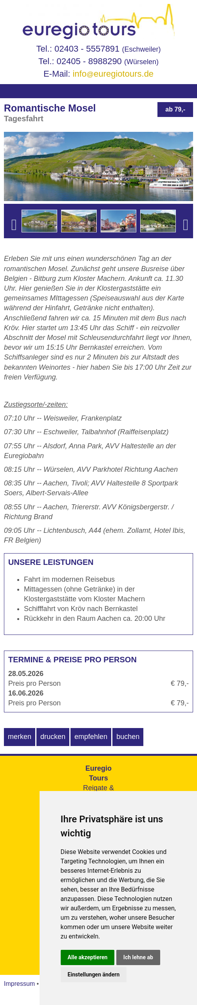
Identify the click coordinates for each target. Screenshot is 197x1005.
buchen (127, 737)
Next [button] (186, 237)
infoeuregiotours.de (113, 74)
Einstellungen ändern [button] (94, 974)
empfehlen (90, 737)
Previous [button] (14, 237)
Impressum (19, 983)
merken (19, 737)
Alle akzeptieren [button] (88, 957)
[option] (39, 221)
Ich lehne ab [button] (138, 957)
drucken (52, 737)
